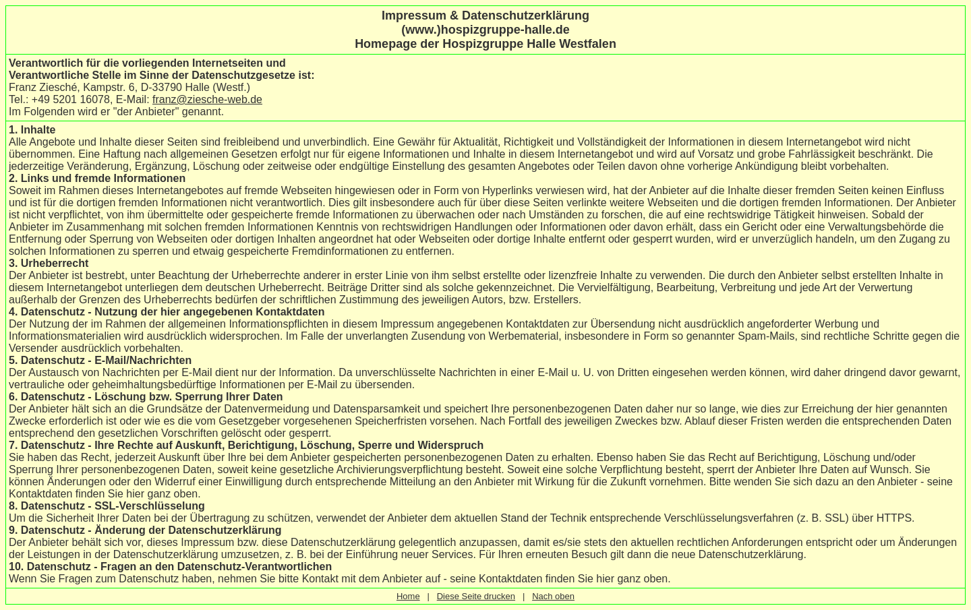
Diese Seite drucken (476, 596)
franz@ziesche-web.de (207, 99)
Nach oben (553, 596)
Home (408, 596)
